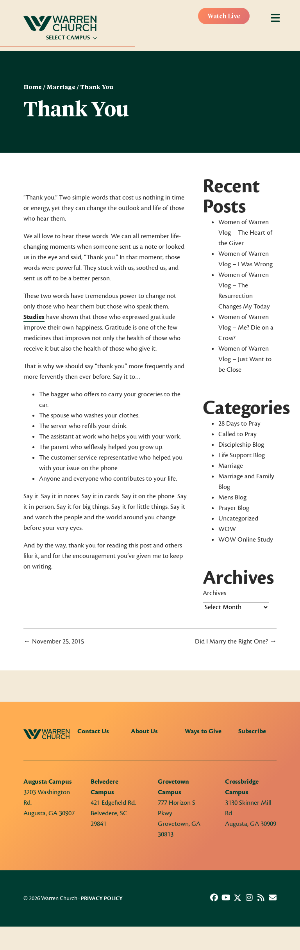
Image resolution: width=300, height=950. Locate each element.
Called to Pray (237, 434)
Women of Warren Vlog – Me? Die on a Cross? (245, 327)
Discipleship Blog (241, 444)
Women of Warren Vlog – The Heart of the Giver (245, 233)
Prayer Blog (233, 508)
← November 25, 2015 (53, 641)
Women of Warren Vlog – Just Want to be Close (244, 359)
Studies (34, 317)
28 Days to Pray (239, 423)
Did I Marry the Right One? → (236, 641)
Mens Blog (232, 497)
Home (32, 87)
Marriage (60, 87)
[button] (214, 898)
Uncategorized (238, 518)
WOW (227, 529)
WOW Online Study (245, 539)
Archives (214, 593)
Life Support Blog (241, 455)
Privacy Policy (102, 898)
